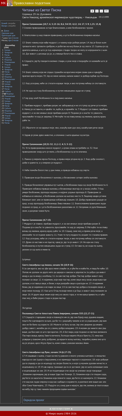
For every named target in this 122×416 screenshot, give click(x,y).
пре (10, 38)
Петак (7, 55)
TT (106, 11)
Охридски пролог (34, 400)
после (15, 38)
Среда (7, 50)
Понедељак (9, 62)
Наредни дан (7, 33)
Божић (4, 23)
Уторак (7, 64)
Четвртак (8, 52)
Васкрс (4, 25)
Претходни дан (8, 35)
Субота (7, 57)
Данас (5, 30)
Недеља (8, 59)
